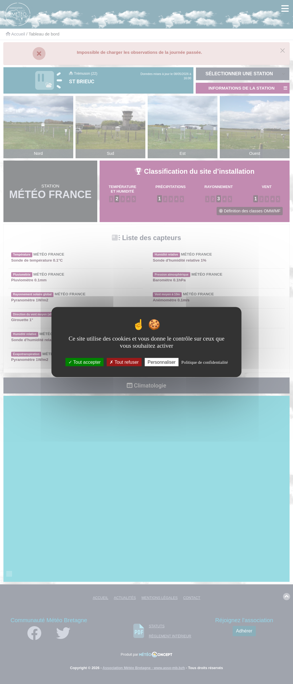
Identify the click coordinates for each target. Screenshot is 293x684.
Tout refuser (124, 361)
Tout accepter (84, 361)
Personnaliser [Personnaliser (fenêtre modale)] (162, 361)
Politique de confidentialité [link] (204, 362)
